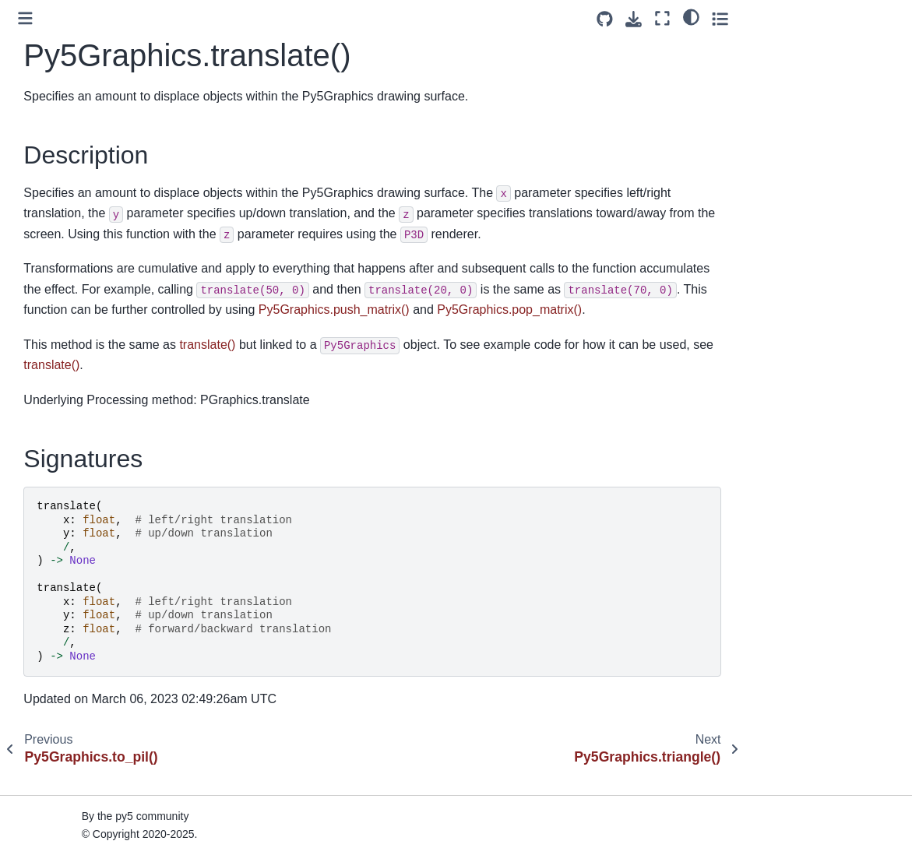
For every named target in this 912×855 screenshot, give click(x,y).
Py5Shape (46, 486)
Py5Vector (46, 635)
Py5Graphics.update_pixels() (95, 363)
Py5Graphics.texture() (77, 165)
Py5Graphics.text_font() (82, 42)
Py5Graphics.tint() (68, 240)
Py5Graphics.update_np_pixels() (104, 338)
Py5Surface (49, 536)
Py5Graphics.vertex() (76, 388)
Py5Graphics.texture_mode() (95, 190)
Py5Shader (48, 511)
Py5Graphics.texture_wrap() (93, 215)
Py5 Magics (49, 660)
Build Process (54, 799)
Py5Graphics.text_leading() (91, 66)
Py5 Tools (44, 684)
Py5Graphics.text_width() (86, 141)
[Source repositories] (770, 19)
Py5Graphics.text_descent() (92, 17)
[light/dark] (856, 16)
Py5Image (45, 462)
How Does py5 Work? (74, 775)
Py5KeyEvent (53, 610)
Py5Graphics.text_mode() (86, 91)
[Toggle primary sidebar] (227, 18)
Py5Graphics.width (70, 437)
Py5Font (41, 561)
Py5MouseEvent (61, 585)
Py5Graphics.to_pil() (74, 264)
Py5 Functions (55, 709)
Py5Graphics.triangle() (79, 314)
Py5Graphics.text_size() (83, 116)
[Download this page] (799, 19)
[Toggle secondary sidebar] (885, 18)
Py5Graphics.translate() (86, 289)
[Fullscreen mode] (828, 18)
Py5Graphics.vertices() (80, 412)
